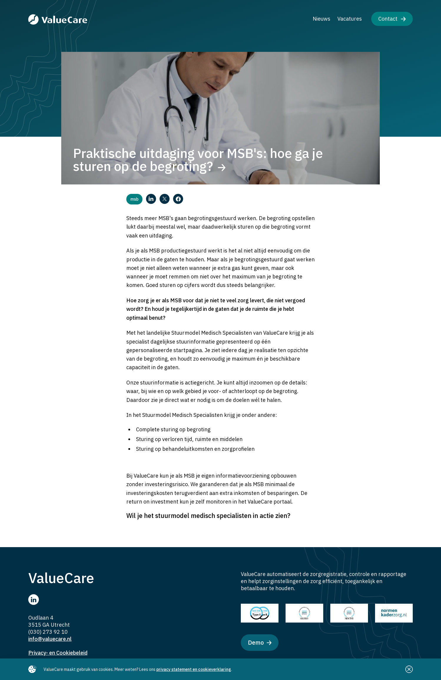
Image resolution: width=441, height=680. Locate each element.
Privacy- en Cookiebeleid (57, 652)
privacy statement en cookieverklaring (193, 669)
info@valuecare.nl (50, 639)
